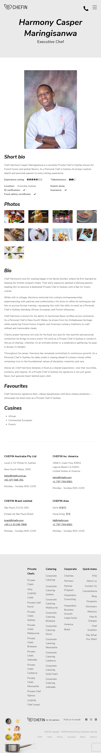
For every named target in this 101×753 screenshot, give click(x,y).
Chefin (43, 720)
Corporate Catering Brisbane (51, 616)
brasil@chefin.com (14, 520)
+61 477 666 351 (14, 479)
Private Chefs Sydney (31, 616)
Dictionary (91, 606)
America (68, 624)
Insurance (72, 737)
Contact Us (91, 586)
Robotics (92, 611)
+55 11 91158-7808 (15, 524)
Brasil (67, 629)
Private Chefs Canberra (32, 669)
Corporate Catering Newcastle (51, 643)
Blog (94, 596)
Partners (69, 580)
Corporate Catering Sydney (51, 590)
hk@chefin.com (61, 520)
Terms (49, 737)
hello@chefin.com (62, 477)
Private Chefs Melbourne (33, 629)
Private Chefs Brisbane (32, 642)
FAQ (94, 575)
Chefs (39, 737)
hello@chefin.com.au (15, 475)
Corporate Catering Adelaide (51, 683)
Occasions (92, 601)
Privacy (60, 737)
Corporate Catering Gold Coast (52, 669)
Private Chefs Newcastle (33, 682)
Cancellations (90, 591)
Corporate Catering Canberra (51, 656)
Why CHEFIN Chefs (31, 593)
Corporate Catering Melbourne (52, 603)
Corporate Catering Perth (51, 630)
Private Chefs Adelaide (32, 655)
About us (92, 580)
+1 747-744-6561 (62, 481)
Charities (69, 575)
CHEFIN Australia (15, 6)
